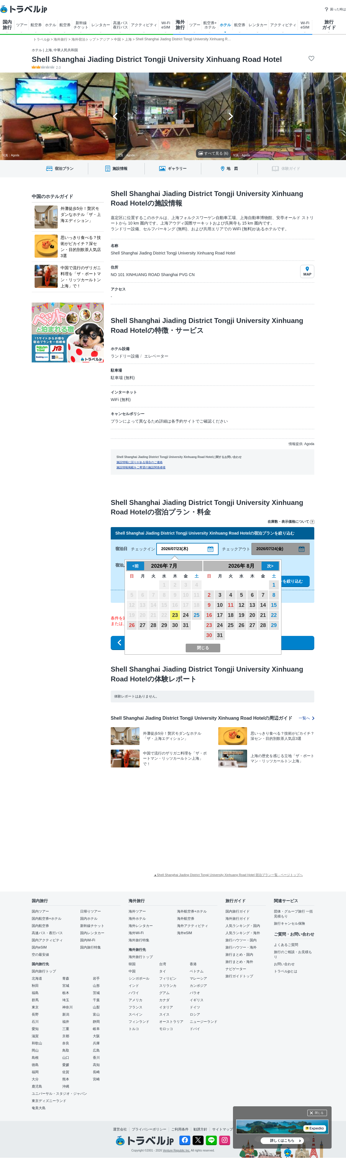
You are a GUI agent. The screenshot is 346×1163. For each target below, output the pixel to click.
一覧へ (306, 718)
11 (231, 605)
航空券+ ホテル (210, 25)
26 (132, 625)
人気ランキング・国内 (242, 926)
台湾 (162, 964)
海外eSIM (184, 933)
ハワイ (134, 993)
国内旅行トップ (44, 971)
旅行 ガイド (329, 25)
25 (197, 615)
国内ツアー (40, 911)
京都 (65, 1036)
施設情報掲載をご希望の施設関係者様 (141, 467)
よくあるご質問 (286, 945)
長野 (35, 1014)
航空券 (36, 25)
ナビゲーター (235, 969)
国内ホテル (88, 919)
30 (175, 625)
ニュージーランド (203, 1022)
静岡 (96, 1022)
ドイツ (195, 1007)
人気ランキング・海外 (242, 933)
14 (263, 605)
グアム (164, 993)
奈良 (65, 1043)
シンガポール (139, 978)
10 (220, 605)
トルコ (134, 1029)
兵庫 (96, 1043)
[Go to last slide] (115, 116)
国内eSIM (39, 947)
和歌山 (37, 1043)
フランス (135, 1007)
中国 (132, 971)
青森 (65, 978)
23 (175, 615)
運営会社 (120, 1129)
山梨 (96, 1007)
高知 (96, 1065)
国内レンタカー (92, 933)
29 (164, 625)
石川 (35, 1022)
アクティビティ (144, 25)
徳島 (35, 1065)
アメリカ (135, 1000)
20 (252, 615)
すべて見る (213, 153)
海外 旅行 (180, 25)
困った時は (335, 9)
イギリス (197, 1000)
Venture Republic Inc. (176, 1150)
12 (241, 605)
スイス (164, 1014)
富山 (96, 1014)
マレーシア (198, 978)
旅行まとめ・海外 (239, 962)
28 (153, 625)
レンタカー (100, 25)
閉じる (319, 1112)
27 (143, 625)
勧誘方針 (200, 1129)
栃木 (65, 993)
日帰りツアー (90, 911)
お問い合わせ (284, 964)
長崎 (96, 1072)
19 (241, 615)
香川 (96, 1058)
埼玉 (65, 1000)
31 (186, 625)
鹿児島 (37, 1086)
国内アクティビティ (47, 940)
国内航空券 (40, 926)
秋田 (35, 986)
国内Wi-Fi (87, 940)
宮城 (65, 986)
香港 (193, 964)
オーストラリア (171, 1022)
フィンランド (139, 1022)
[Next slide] (231, 116)
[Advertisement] (197, 814)
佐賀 (65, 1072)
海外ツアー (137, 911)
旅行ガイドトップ (239, 976)
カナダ (164, 1000)
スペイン (135, 1014)
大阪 (96, 1036)
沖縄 (65, 1086)
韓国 (132, 964)
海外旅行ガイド (237, 919)
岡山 (35, 1050)
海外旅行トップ (141, 957)
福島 (35, 993)
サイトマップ (222, 1129)
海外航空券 (185, 919)
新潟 (65, 1014)
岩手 (96, 978)
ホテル (50, 25)
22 (274, 615)
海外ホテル (137, 919)
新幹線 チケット (81, 25)
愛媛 (65, 1065)
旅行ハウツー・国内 (241, 940)
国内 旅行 (7, 25)
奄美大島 (39, 1108)
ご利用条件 (180, 1129)
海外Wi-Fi (136, 933)
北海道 (37, 978)
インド (134, 986)
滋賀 (35, 1036)
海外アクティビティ (192, 926)
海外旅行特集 (139, 940)
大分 (35, 1079)
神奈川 (67, 1007)
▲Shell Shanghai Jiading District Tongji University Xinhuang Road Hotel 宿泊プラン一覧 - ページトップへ (228, 875)
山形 (96, 986)
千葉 (96, 1000)
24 (186, 615)
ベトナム (197, 971)
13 (252, 605)
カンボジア (198, 986)
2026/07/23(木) (174, 548)
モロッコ (166, 1029)
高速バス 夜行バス (120, 25)
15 (274, 605)
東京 (35, 1007)
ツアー (21, 25)
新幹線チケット (92, 926)
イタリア (166, 1007)
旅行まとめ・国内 (239, 955)
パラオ (195, 993)
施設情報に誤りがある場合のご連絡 (139, 462)
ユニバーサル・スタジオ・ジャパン (59, 1094)
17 (220, 615)
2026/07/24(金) (269, 548)
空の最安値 (40, 955)
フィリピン (167, 978)
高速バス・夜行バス (47, 933)
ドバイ (195, 1029)
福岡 (35, 1072)
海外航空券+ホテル (192, 911)
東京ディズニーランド (49, 1101)
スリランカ (167, 986)
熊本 (65, 1079)
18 (231, 615)
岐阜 (96, 1029)
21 (263, 615)
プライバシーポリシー (149, 1129)
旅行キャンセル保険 (289, 923)
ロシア (195, 1014)
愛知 (35, 1029)
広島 (96, 1050)
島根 (35, 1058)
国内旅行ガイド (237, 911)
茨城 (96, 993)
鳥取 (65, 1050)
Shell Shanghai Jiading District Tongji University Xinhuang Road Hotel (157, 59)
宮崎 (96, 1079)
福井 (65, 1022)
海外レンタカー (141, 926)
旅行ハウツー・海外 (241, 947)
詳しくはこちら (282, 1141)
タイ (162, 971)
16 (209, 615)
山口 (65, 1058)
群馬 (35, 1000)
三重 (65, 1029)
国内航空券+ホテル (46, 919)
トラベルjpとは (285, 971)
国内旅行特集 (90, 947)
